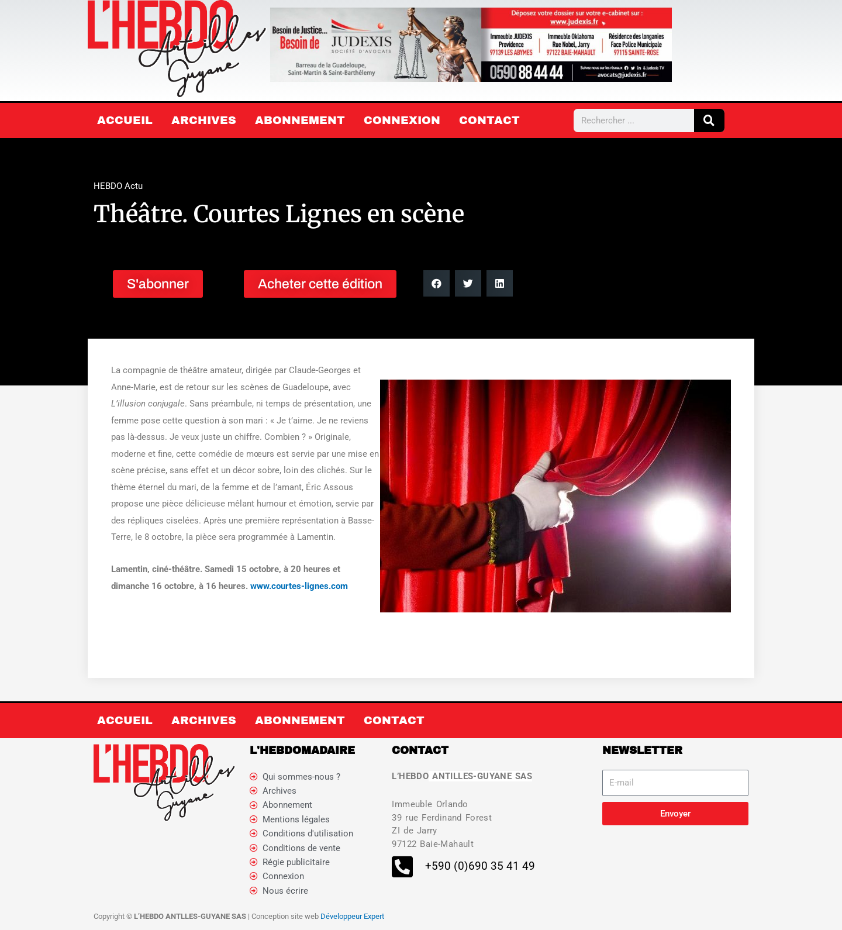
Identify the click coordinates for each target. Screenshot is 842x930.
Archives (203, 120)
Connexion (402, 120)
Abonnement (300, 120)
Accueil (125, 120)
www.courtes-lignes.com (299, 586)
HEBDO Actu (118, 186)
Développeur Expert (352, 918)
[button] (436, 283)
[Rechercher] (709, 120)
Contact (489, 120)
